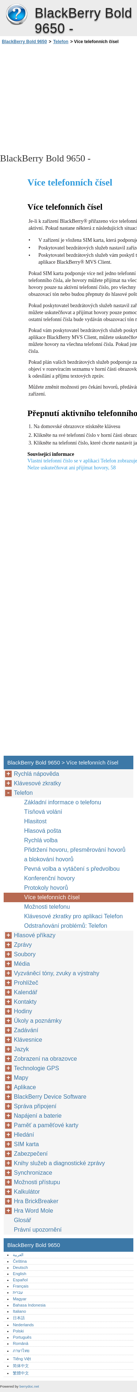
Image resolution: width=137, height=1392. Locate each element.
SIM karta (26, 1144)
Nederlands (23, 1325)
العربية (18, 1254)
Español (20, 1280)
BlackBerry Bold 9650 (16, 15)
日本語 (19, 1318)
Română (20, 1343)
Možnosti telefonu (47, 907)
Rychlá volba (41, 840)
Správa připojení (35, 1106)
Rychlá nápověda (36, 774)
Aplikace (25, 1087)
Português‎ (22, 1337)
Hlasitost (35, 821)
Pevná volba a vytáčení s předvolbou (72, 869)
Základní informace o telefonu (62, 802)
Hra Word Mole (33, 1211)
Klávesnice (28, 1040)
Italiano (19, 1311)
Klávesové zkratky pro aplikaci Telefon (73, 916)
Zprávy (23, 945)
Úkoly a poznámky (38, 1021)
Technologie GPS (36, 1068)
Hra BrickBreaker (36, 1201)
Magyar (19, 1299)
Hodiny (23, 1011)
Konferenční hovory (49, 878)
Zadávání (26, 1030)
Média (22, 964)
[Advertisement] (68, 98)
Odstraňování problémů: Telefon (65, 926)
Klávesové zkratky (37, 783)
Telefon (60, 41)
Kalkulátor (27, 1192)
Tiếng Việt (22, 1359)
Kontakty (25, 1002)
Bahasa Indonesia (29, 1305)
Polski (18, 1331)
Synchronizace (33, 1173)
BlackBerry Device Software (50, 1097)
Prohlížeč (26, 983)
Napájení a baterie (38, 1116)
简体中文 (21, 1366)
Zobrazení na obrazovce (45, 1059)
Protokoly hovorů (46, 888)
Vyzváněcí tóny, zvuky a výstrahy (56, 973)
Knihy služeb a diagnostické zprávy (59, 1163)
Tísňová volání (43, 812)
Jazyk (21, 1049)
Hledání (24, 1135)
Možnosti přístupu (37, 1182)
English (19, 1273)
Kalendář (25, 992)
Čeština (20, 1261)
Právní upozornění (38, 1230)
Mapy (21, 1078)
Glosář (22, 1220)
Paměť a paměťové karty (46, 1125)
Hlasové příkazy (35, 935)
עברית (18, 1292)
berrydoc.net (29, 1386)
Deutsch (20, 1267)
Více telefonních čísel (52, 897)
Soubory (25, 954)
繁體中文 (21, 1373)
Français (20, 1286)
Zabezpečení (31, 1154)
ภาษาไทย (21, 1351)
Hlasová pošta (42, 831)
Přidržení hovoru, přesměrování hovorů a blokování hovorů (74, 854)
